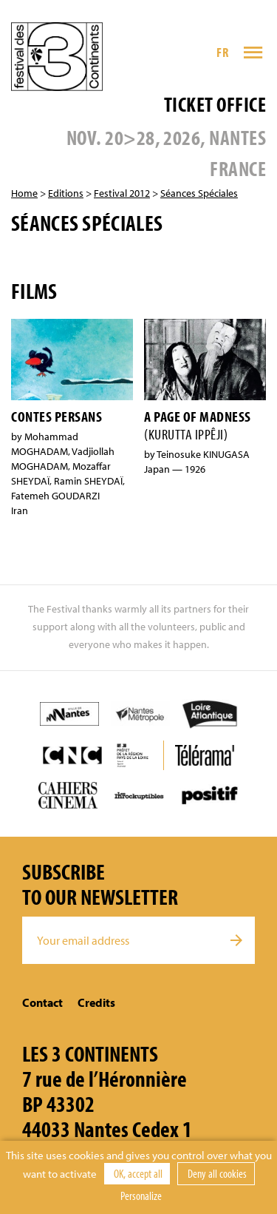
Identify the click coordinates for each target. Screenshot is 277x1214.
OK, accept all (137, 1173)
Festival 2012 (122, 193)
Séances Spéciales (199, 193)
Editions (65, 193)
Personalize (141, 1195)
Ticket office (215, 104)
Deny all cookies (216, 1173)
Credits (96, 1002)
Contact (42, 1002)
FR (222, 52)
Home (24, 193)
